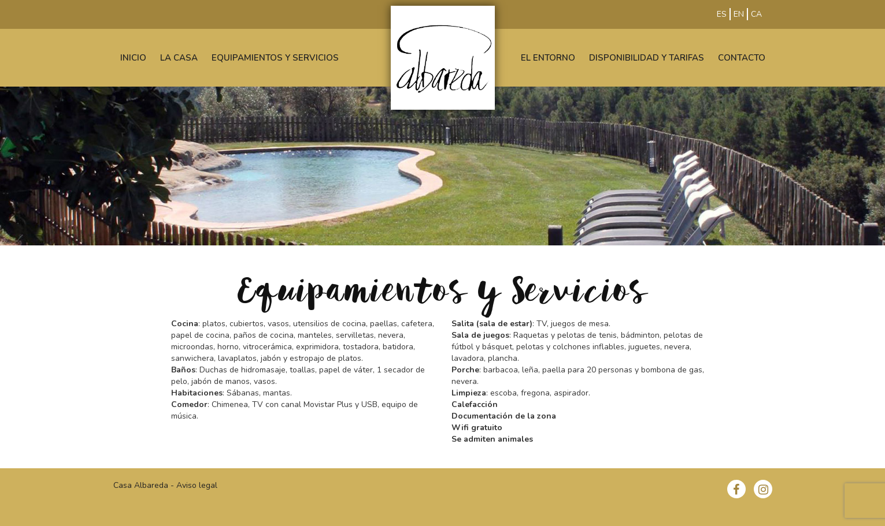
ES (722, 14)
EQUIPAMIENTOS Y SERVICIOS (275, 58)
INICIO (133, 58)
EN (739, 14)
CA (756, 14)
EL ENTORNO (548, 58)
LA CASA (179, 58)
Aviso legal (196, 485)
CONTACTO (741, 58)
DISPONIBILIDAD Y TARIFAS (646, 58)
